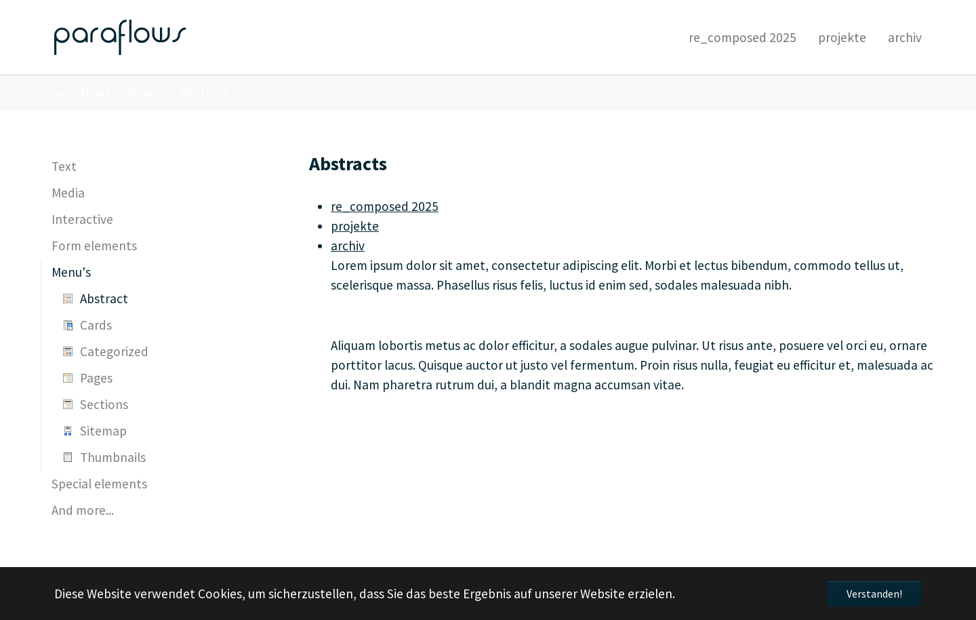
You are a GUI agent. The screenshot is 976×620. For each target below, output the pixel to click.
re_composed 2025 (385, 206)
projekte (355, 226)
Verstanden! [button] (874, 593)
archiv (348, 245)
